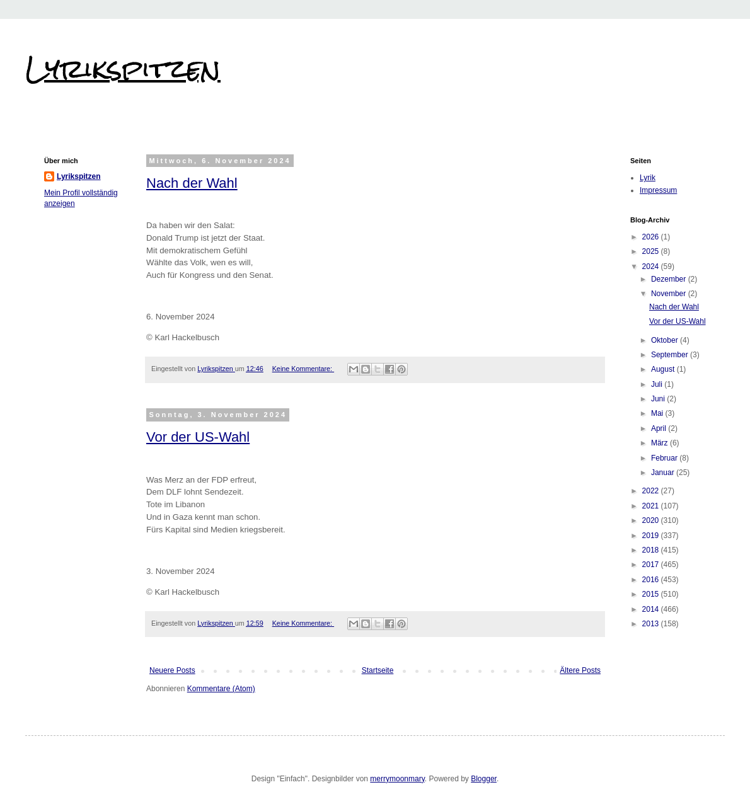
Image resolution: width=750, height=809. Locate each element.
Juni (659, 398)
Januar (663, 472)
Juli (657, 384)
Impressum (658, 190)
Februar (665, 458)
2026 (651, 236)
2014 (651, 609)
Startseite (378, 670)
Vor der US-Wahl (198, 437)
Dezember (669, 279)
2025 (651, 251)
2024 (651, 266)
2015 (651, 594)
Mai (658, 413)
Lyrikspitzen (123, 68)
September (670, 354)
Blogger (484, 778)
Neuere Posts (172, 670)
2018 (651, 550)
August (664, 369)
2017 (651, 564)
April (659, 428)
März (660, 443)
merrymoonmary (397, 778)
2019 (651, 535)
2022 (651, 490)
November (669, 293)
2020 (651, 520)
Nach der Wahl (192, 183)
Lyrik (647, 177)
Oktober (665, 340)
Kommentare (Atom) (221, 688)
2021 (651, 506)
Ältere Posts (580, 670)
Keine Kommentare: (303, 368)
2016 (651, 579)
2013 (651, 623)
